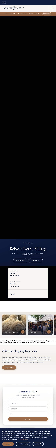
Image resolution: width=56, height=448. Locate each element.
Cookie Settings (23, 444)
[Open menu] (51, 8)
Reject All (38, 444)
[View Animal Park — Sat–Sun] (22, 332)
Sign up (28, 419)
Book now (46, 13)
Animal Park (20, 260)
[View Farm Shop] (49, 332)
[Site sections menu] (4, 2)
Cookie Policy (24, 439)
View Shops (35, 260)
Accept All (8, 444)
